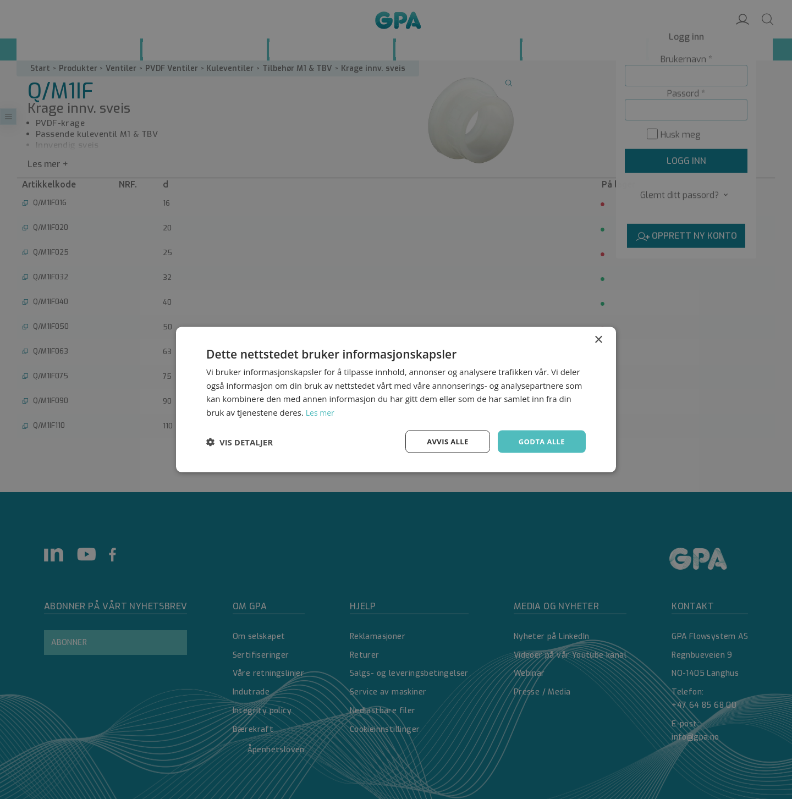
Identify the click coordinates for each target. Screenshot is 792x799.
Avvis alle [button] (442, 441)
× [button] (598, 338)
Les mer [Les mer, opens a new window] (321, 411)
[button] (239, 442)
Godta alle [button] (540, 441)
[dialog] (396, 399)
